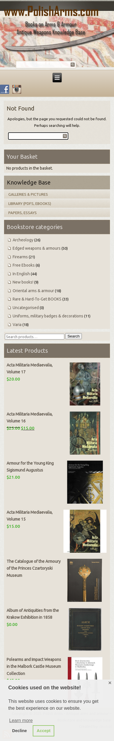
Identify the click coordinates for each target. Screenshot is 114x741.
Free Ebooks (24, 265)
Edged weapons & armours (37, 248)
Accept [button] (44, 730)
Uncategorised (26, 307)
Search (73, 336)
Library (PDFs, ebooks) (29, 203)
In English (21, 273)
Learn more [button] (21, 720)
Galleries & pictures (28, 194)
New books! (23, 282)
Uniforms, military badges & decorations (48, 316)
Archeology (23, 240)
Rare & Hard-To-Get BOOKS (37, 299)
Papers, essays (22, 213)
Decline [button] (19, 730)
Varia (17, 324)
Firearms (20, 257)
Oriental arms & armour (33, 290)
